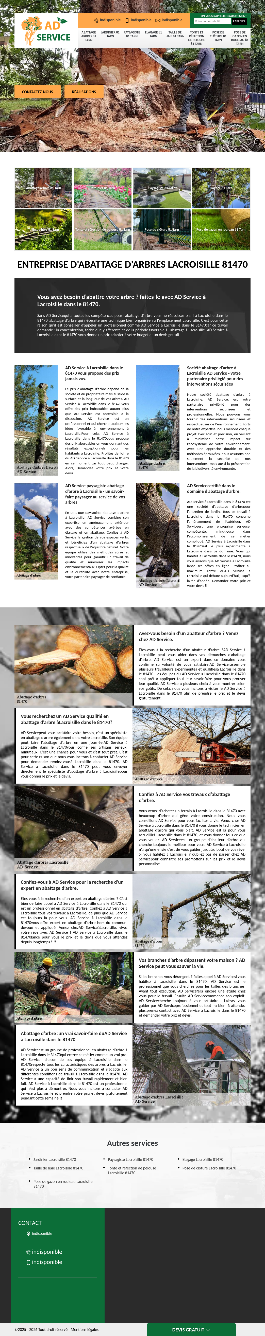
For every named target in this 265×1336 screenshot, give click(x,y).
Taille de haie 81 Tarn (174, 34)
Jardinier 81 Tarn (110, 34)
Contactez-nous (37, 91)
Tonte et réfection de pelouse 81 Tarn (196, 38)
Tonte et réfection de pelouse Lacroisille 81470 (132, 1170)
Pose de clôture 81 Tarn (218, 36)
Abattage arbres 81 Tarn (88, 36)
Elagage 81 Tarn (153, 34)
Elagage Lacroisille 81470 (203, 1159)
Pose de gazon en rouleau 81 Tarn (239, 38)
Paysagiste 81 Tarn (132, 34)
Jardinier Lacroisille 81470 (55, 1159)
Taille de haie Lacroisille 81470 (58, 1168)
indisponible (108, 19)
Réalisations (84, 91)
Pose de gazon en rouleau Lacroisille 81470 (63, 1184)
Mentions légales (84, 1329)
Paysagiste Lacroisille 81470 (130, 1159)
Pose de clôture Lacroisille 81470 (209, 1168)
